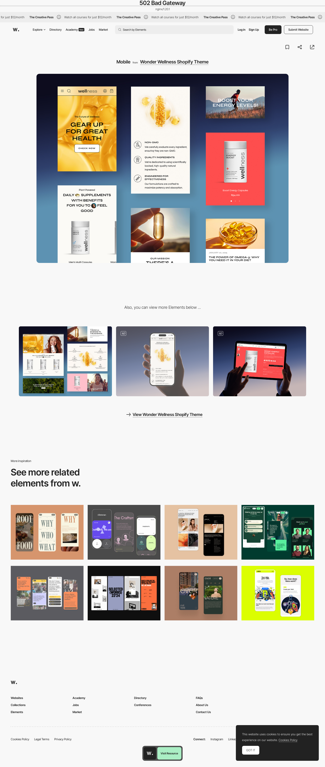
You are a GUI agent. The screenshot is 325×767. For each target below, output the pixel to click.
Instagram (217, 739)
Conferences (142, 705)
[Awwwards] (16, 29)
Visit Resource (169, 753)
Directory (56, 29)
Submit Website (298, 29)
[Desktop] (65, 361)
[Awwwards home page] (150, 753)
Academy (75, 29)
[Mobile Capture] (201, 532)
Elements (17, 712)
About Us (202, 705)
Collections (18, 705)
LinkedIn (233, 739)
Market (103, 29)
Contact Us (203, 712)
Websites (17, 698)
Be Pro (273, 29)
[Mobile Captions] (277, 532)
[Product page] (259, 361)
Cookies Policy (20, 739)
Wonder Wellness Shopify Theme (174, 62)
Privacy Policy (63, 739)
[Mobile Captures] (124, 532)
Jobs (92, 29)
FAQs (199, 698)
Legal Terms (41, 739)
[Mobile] (47, 532)
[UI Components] (162, 361)
